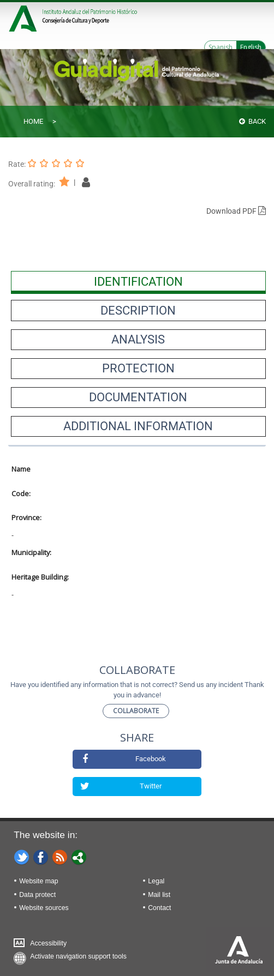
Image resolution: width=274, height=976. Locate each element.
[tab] (138, 281)
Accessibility (48, 943)
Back (252, 121)
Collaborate (136, 710)
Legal (156, 881)
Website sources (43, 908)
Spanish (221, 47)
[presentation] (138, 281)
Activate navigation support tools (78, 956)
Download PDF (236, 211)
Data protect (37, 895)
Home (33, 121)
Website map (38, 881)
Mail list (159, 895)
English (250, 47)
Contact (159, 908)
